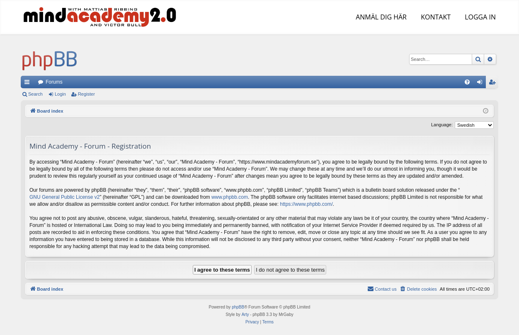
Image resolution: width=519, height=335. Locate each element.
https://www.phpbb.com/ (306, 204)
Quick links (28, 83)
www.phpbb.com (229, 197)
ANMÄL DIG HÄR (380, 17)
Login (60, 94)
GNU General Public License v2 (64, 197)
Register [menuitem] (494, 83)
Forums (54, 82)
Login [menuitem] (481, 83)
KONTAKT (435, 17)
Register (86, 94)
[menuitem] (467, 82)
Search (35, 94)
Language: (442, 124)
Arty (245, 314)
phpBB (238, 307)
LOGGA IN (479, 17)
